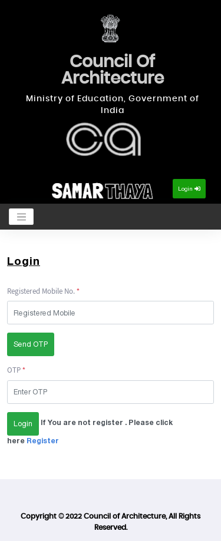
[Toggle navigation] (21, 216)
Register (42, 440)
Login (189, 188)
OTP (14, 370)
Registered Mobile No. (41, 291)
